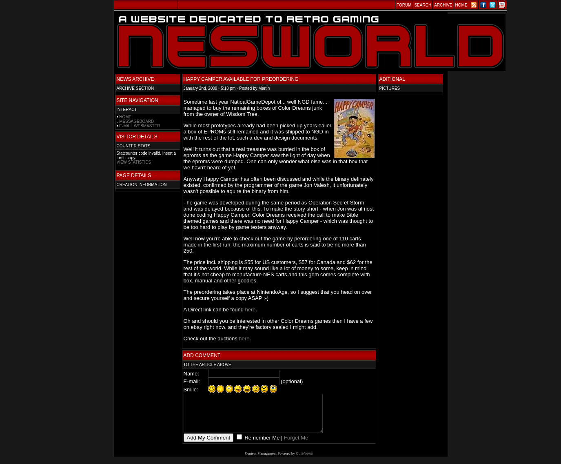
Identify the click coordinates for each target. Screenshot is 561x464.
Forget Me (296, 445)
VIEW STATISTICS (134, 162)
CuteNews (304, 461)
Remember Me (261, 445)
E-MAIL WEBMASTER (139, 126)
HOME (125, 117)
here (250, 309)
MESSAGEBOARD (136, 121)
